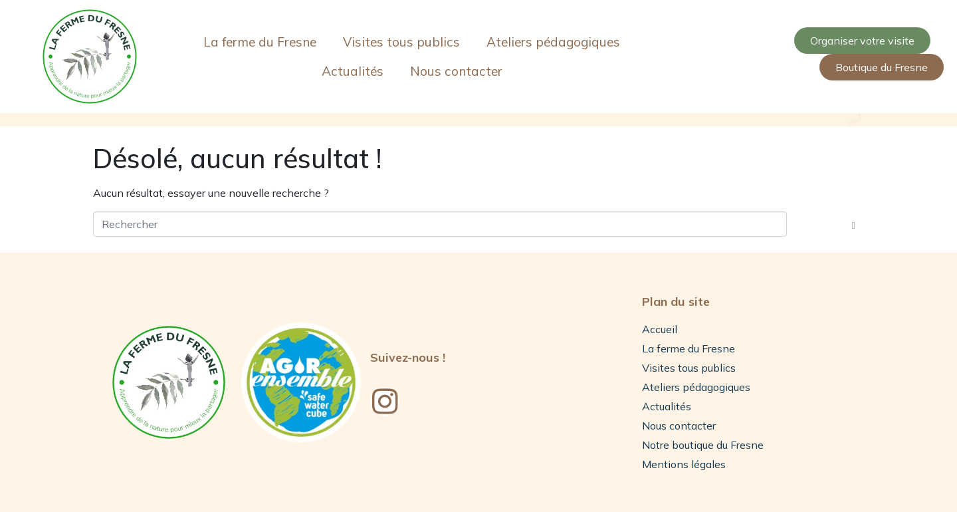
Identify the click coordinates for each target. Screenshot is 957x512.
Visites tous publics (401, 42)
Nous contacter (456, 71)
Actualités (352, 71)
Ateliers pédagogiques (553, 42)
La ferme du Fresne (259, 42)
